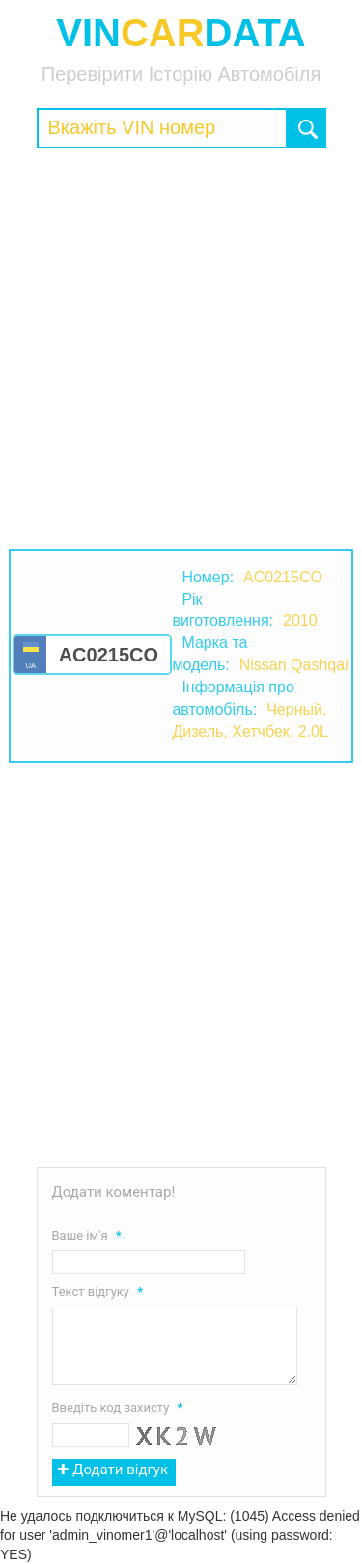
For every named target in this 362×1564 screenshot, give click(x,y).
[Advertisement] (181, 348)
